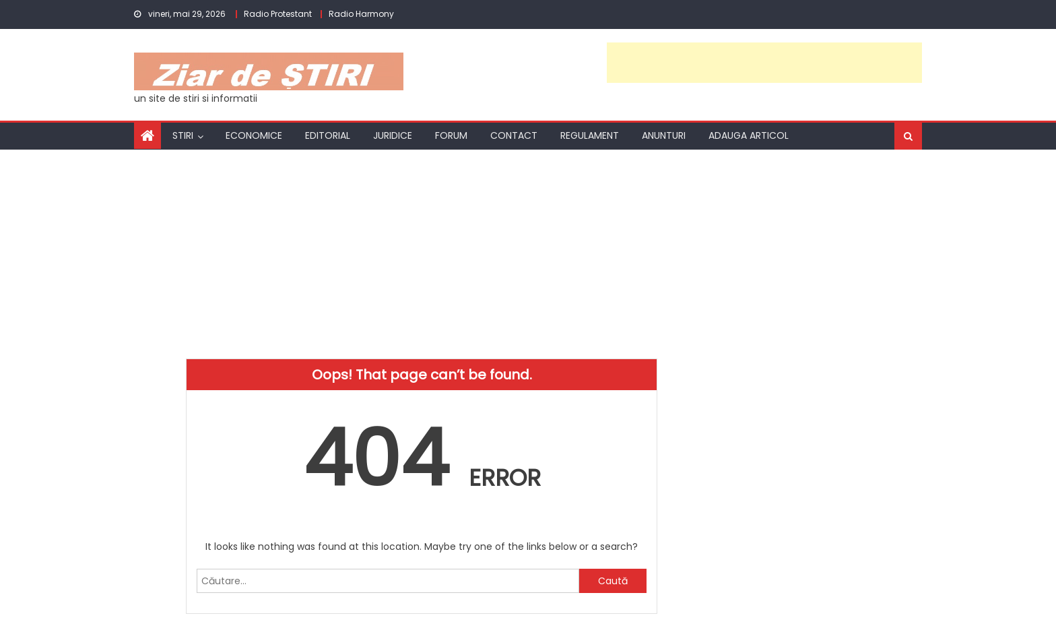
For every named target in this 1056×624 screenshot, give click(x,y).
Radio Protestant (278, 14)
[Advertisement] (764, 62)
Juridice (392, 135)
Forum (451, 135)
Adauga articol (748, 135)
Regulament (589, 135)
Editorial (327, 135)
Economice (254, 135)
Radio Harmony (361, 14)
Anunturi (664, 135)
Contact (513, 135)
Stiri (182, 135)
